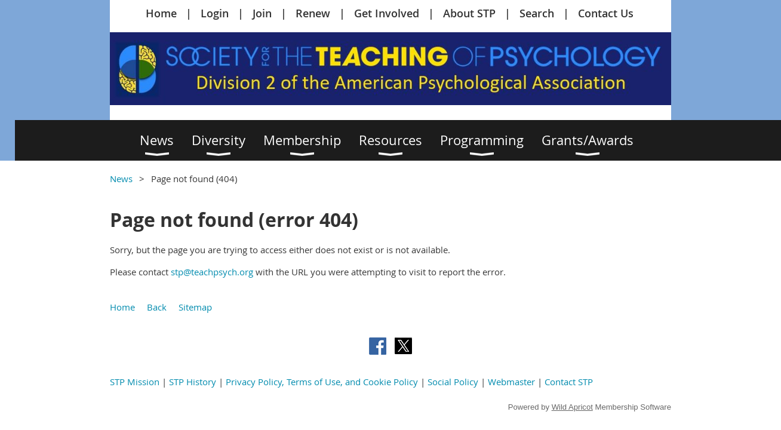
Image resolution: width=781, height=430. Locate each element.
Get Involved (386, 13)
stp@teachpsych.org (212, 272)
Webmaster (511, 382)
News (121, 179)
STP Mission (134, 382)
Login (215, 13)
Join (262, 13)
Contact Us (606, 13)
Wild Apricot (572, 407)
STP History (192, 382)
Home (161, 13)
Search (536, 13)
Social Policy (453, 382)
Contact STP (569, 382)
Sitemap (195, 307)
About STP (469, 13)
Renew (313, 13)
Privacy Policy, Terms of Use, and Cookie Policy (322, 382)
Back (157, 307)
